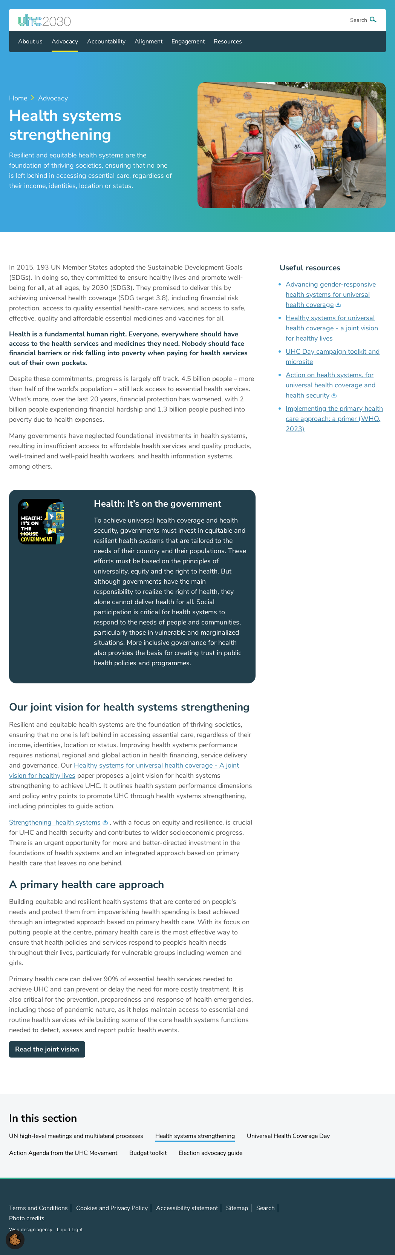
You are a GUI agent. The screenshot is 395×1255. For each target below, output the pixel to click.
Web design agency (31, 1229)
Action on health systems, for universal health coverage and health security (330, 385)
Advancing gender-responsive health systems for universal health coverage (331, 294)
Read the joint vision (47, 1049)
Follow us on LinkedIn (356, 1218)
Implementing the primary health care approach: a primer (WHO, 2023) (334, 418)
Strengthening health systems (55, 822)
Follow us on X (339, 1218)
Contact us (373, 1218)
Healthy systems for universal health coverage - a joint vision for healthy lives (332, 328)
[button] (15, 1239)
